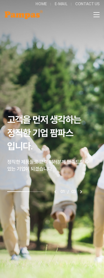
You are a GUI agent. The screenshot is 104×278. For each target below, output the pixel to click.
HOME (41, 4)
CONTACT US (87, 4)
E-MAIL (61, 4)
